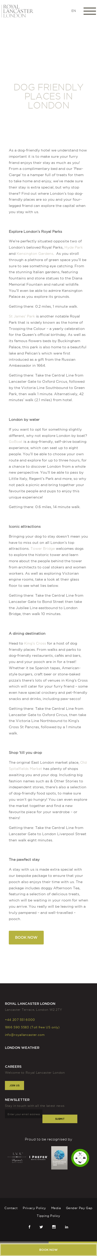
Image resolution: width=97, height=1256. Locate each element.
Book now (48, 1249)
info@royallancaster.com (25, 1034)
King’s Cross (35, 643)
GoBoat (16, 441)
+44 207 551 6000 (20, 1019)
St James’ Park (22, 316)
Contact (11, 1208)
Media (56, 1208)
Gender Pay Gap (79, 1208)
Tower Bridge (43, 548)
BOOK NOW (26, 937)
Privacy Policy (34, 1208)
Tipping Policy (48, 1215)
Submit (60, 1119)
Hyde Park (73, 247)
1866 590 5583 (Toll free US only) (32, 1027)
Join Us (14, 1085)
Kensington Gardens (35, 253)
